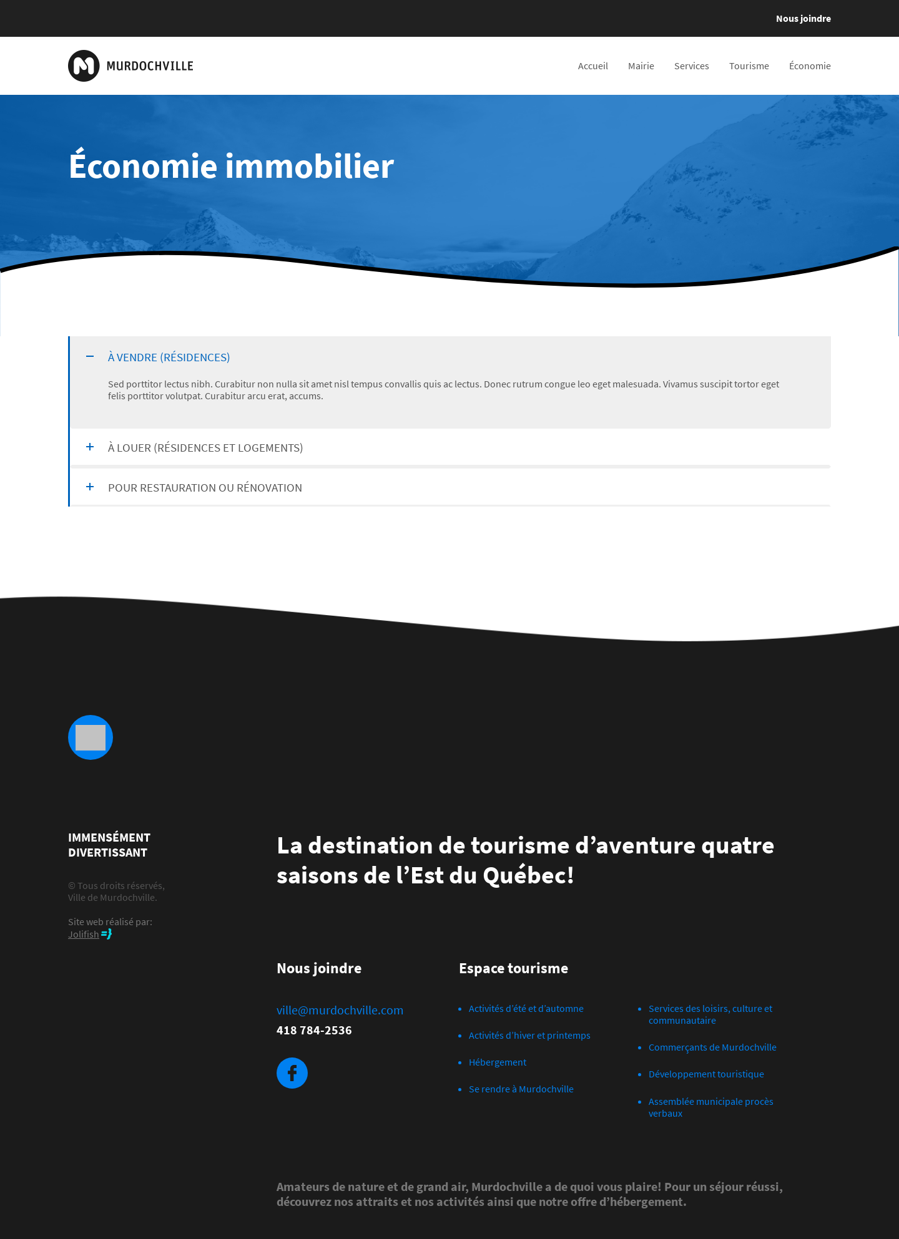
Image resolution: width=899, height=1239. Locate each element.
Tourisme (749, 65)
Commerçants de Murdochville (713, 1047)
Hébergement (497, 1062)
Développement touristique (706, 1073)
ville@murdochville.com (340, 1010)
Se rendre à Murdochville (521, 1088)
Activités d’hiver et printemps (530, 1035)
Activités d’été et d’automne (526, 1008)
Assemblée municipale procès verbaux (711, 1107)
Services (691, 65)
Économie (810, 65)
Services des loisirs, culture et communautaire (710, 1014)
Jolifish (83, 934)
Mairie (641, 65)
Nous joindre (803, 18)
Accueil (593, 65)
